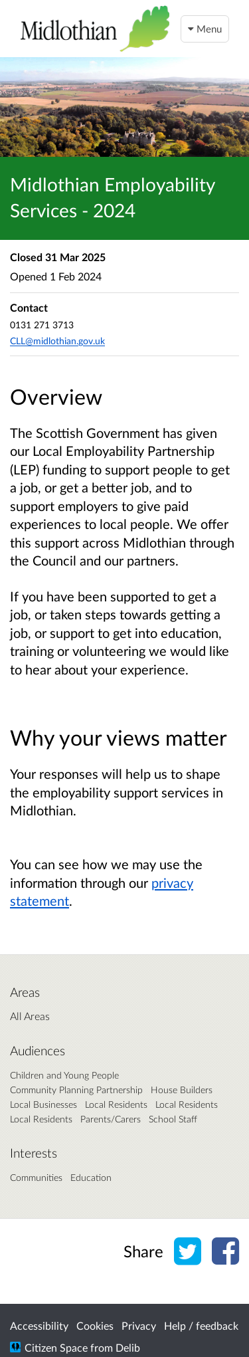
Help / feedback (201, 1325)
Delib (128, 1347)
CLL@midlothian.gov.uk (57, 340)
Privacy (139, 1325)
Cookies (95, 1325)
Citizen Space (56, 1347)
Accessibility (39, 1325)
